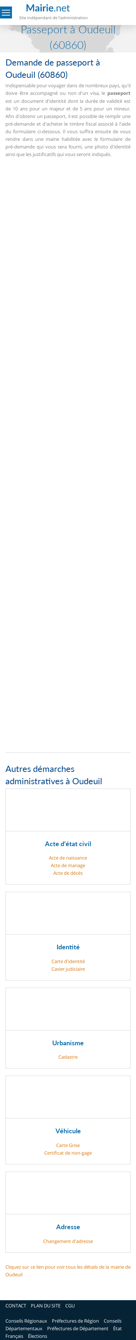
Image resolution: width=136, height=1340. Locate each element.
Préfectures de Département (77, 1328)
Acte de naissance (68, 857)
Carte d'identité (68, 961)
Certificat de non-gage (68, 1153)
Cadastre (68, 1057)
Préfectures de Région (75, 1321)
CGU (70, 1305)
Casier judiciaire (68, 969)
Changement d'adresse (68, 1241)
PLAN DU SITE (46, 1305)
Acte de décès (68, 873)
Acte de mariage (68, 865)
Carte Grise (68, 1145)
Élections (37, 1336)
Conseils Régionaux (26, 1321)
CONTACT (15, 1305)
